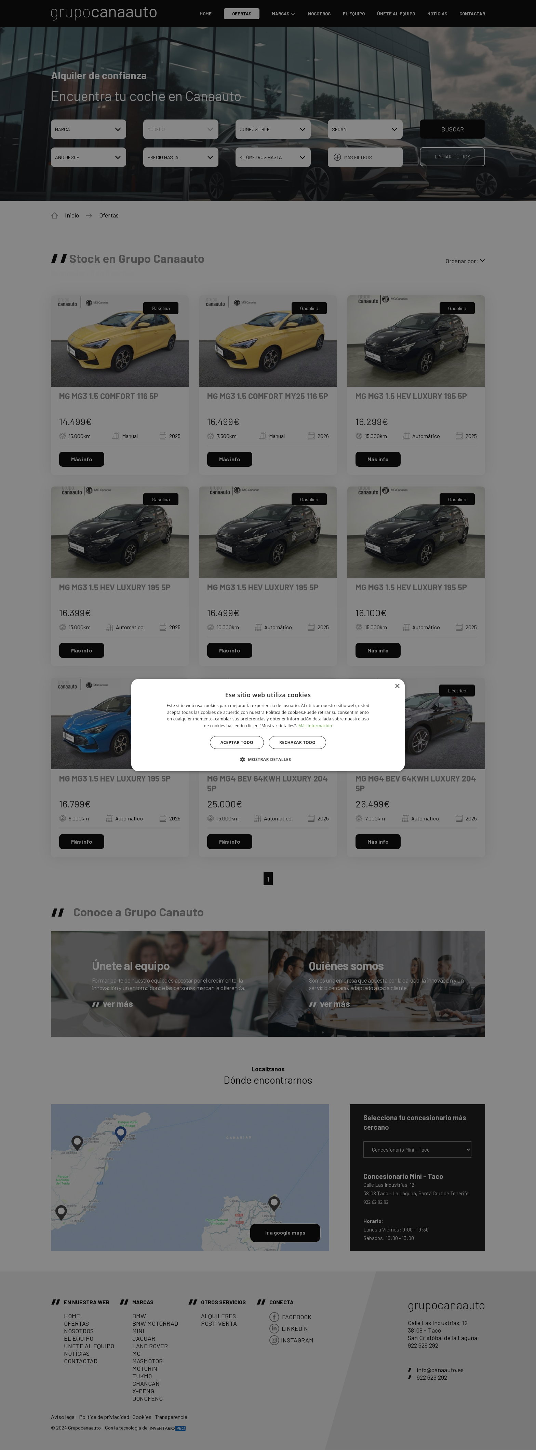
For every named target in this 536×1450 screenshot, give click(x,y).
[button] (268, 759)
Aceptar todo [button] (236, 742)
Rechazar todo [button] (297, 742)
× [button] (397, 686)
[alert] (268, 725)
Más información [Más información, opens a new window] (315, 726)
